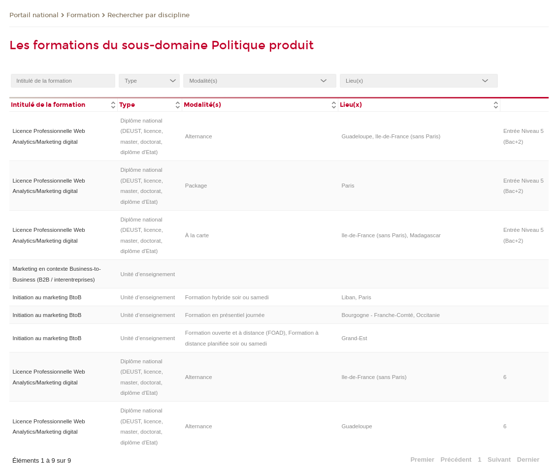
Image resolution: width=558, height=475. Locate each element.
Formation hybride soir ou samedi (227, 297)
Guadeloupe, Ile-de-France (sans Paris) (390, 136)
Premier (422, 459)
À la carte (197, 235)
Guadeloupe (356, 426)
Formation (82, 15)
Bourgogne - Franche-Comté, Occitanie (390, 315)
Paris (347, 186)
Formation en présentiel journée (225, 315)
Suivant (499, 459)
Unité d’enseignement (147, 274)
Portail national (34, 15)
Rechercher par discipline (148, 15)
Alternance (198, 136)
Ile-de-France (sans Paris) (373, 377)
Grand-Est (354, 338)
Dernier (528, 459)
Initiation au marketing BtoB (46, 297)
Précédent (456, 459)
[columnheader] (63, 104)
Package (196, 186)
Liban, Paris (356, 297)
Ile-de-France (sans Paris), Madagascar (391, 235)
